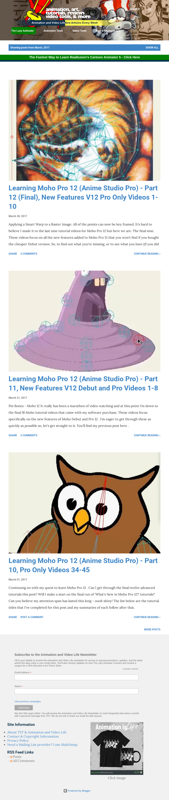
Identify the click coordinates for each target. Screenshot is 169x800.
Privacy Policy (18, 740)
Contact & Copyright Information (33, 736)
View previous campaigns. (28, 701)
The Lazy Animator (22, 30)
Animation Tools (53, 30)
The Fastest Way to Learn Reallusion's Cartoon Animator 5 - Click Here (84, 57)
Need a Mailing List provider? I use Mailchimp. (42, 744)
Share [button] (13, 253)
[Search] (135, 9)
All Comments (22, 761)
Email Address (23, 672)
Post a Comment (31, 617)
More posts (152, 629)
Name (19, 686)
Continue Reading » (147, 253)
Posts (15, 757)
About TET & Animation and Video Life (37, 732)
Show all (152, 47)
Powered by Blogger (77, 790)
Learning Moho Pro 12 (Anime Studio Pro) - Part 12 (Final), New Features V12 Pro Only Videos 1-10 (83, 197)
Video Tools (79, 30)
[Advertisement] (80, 71)
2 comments (28, 253)
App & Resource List (108, 30)
